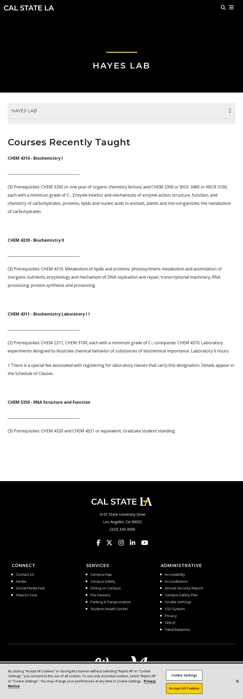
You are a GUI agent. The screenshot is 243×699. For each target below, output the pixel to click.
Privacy (171, 616)
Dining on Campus (105, 588)
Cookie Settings (178, 602)
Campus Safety (102, 581)
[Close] (237, 685)
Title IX (170, 623)
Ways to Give (26, 595)
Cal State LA (29, 8)
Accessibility (175, 574)
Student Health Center (109, 609)
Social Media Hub (30, 588)
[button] (231, 7)
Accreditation (176, 581)
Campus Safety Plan (181, 595)
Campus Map (101, 574)
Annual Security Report (184, 588)
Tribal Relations (177, 630)
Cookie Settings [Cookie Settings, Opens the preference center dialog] (184, 679)
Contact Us (25, 574)
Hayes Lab (121, 65)
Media (21, 581)
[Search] (223, 7)
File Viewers (100, 595)
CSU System (175, 609)
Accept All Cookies (184, 692)
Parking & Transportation (110, 602)
